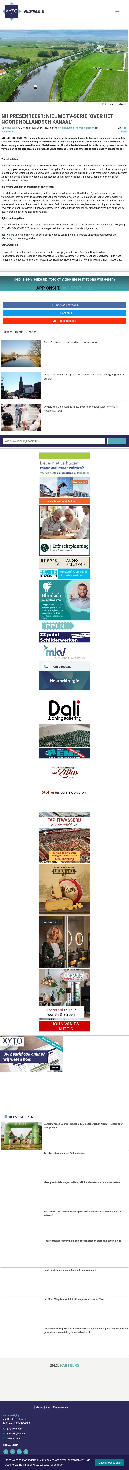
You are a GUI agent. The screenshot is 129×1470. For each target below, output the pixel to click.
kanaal (71, 127)
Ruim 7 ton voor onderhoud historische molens (71, 342)
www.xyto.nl (13, 1437)
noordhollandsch (85, 127)
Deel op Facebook (64, 305)
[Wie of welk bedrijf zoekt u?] (54, 441)
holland (62, 127)
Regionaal (7, 131)
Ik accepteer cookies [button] (110, 1462)
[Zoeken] (116, 441)
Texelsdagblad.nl (33, 11)
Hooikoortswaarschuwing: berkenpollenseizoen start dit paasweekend (82, 1240)
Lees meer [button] (57, 1464)
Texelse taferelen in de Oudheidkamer (65, 1153)
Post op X (64, 313)
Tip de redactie (64, 320)
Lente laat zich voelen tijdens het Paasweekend (70, 1270)
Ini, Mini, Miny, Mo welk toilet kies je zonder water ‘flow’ (74, 1299)
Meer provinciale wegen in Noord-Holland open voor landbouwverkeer (82, 1182)
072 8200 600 (14, 1428)
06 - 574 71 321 (77, 288)
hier (11, 234)
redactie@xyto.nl (16, 1433)
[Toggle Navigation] (117, 11)
